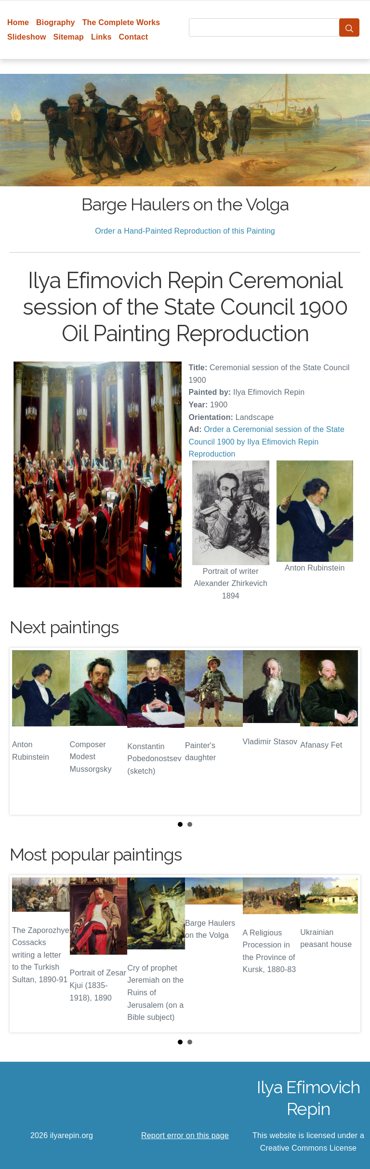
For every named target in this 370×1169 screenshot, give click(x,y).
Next (345, 731)
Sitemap (68, 37)
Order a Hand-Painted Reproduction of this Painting (185, 231)
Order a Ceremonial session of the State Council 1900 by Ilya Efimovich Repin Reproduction (266, 441)
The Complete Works (121, 22)
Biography (55, 22)
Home (18, 22)
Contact (133, 37)
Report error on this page (185, 1135)
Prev (24, 731)
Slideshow (26, 37)
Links (101, 37)
